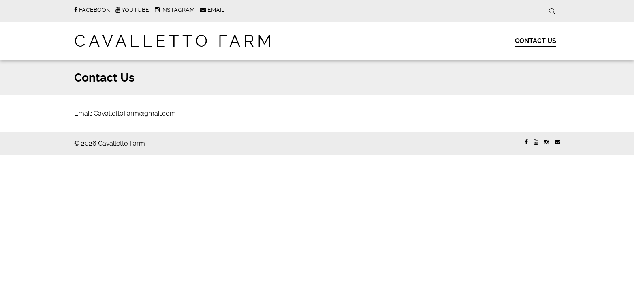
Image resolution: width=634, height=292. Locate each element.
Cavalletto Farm (174, 41)
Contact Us (535, 41)
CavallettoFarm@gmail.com (135, 113)
